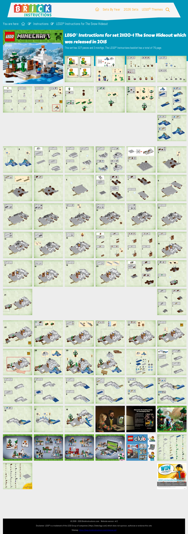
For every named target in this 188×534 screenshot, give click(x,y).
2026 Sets (131, 9)
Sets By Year (111, 9)
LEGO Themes (152, 9)
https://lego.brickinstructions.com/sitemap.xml (97, 530)
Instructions (40, 24)
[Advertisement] (95, 129)
